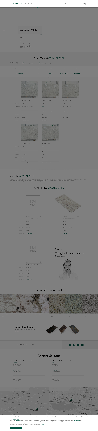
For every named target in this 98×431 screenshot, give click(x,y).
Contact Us (69, 4)
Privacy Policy (43, 424)
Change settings (28, 428)
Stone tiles (32, 4)
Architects (63, 4)
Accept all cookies (15, 428)
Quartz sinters (46, 4)
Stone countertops (55, 4)
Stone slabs (39, 4)
